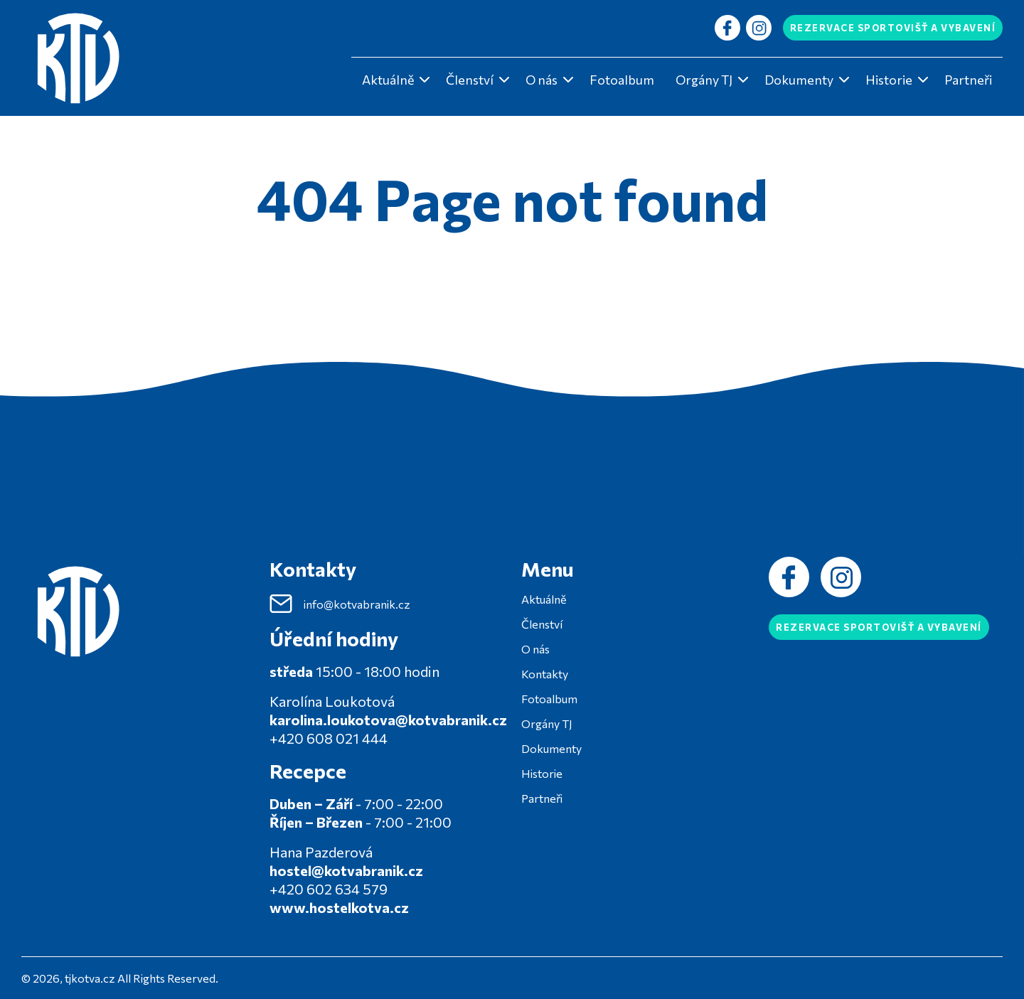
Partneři (968, 79)
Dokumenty (798, 79)
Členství (470, 79)
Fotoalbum (622, 79)
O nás (542, 79)
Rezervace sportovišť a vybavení (893, 27)
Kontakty (544, 673)
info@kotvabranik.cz (340, 603)
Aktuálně (388, 79)
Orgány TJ (704, 79)
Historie (888, 79)
